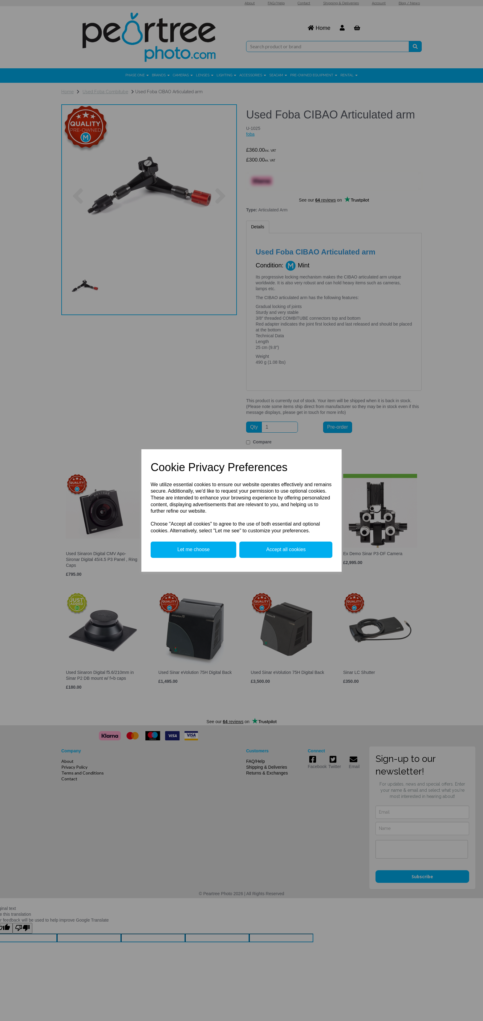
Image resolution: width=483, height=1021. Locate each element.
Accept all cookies (286, 549)
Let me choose (193, 549)
